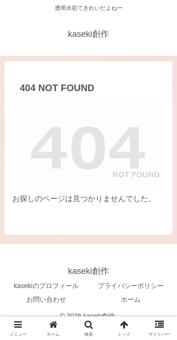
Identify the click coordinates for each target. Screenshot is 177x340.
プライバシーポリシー (131, 285)
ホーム (131, 299)
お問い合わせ (46, 299)
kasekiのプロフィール (46, 285)
